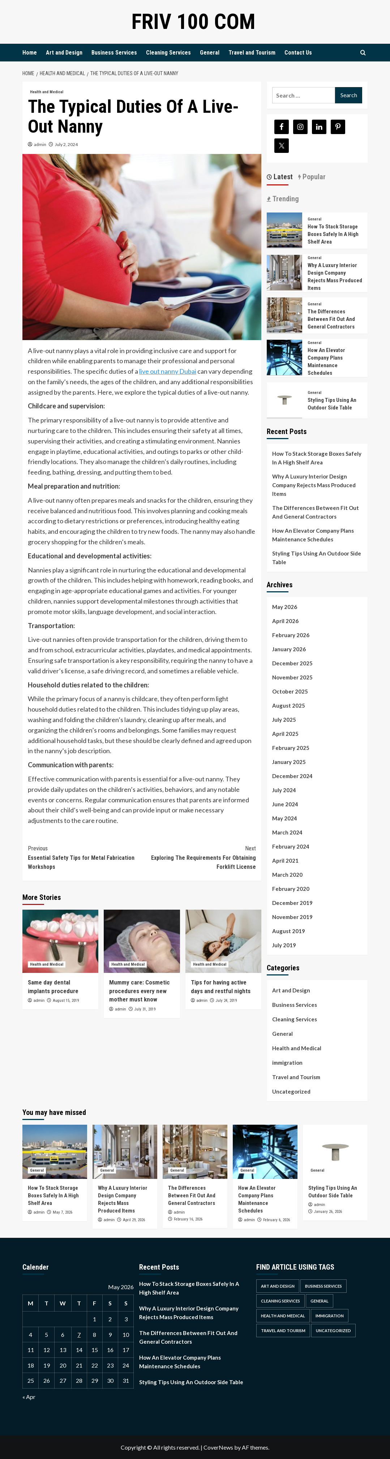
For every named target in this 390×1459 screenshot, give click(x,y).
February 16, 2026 (188, 1219)
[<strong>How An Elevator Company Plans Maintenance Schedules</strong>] (284, 356)
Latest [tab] (282, 176)
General (209, 52)
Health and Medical (296, 1048)
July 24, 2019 (226, 1000)
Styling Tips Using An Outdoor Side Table (316, 557)
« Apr (28, 1396)
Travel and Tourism (251, 52)
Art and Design (64, 52)
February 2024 (290, 846)
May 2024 (284, 818)
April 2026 (285, 621)
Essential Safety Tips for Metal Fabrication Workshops (85, 857)
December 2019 (292, 903)
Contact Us (298, 52)
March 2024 (287, 832)
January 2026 (289, 649)
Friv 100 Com (193, 21)
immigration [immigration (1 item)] (330, 1315)
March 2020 (287, 874)
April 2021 (285, 860)
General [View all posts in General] (314, 219)
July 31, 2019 (144, 1009)
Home (29, 52)
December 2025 (292, 663)
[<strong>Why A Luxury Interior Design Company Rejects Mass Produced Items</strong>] (284, 271)
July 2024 (284, 790)
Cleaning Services (168, 52)
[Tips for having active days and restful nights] (223, 941)
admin (40, 144)
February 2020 (290, 888)
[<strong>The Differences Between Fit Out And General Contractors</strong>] (284, 314)
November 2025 (292, 677)
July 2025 (284, 719)
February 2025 (290, 747)
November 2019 (292, 917)
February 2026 (290, 635)
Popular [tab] (313, 176)
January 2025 (289, 762)
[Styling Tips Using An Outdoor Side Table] (284, 399)
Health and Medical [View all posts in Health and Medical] (46, 92)
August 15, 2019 (66, 1000)
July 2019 (284, 945)
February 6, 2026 (276, 1220)
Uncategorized (291, 1091)
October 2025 (290, 691)
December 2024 (292, 776)
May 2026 (284, 607)
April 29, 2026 (134, 1220)
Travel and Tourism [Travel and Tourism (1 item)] (283, 1330)
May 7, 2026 (62, 1212)
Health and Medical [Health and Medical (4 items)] (283, 1315)
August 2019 (288, 931)
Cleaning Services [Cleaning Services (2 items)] (280, 1301)
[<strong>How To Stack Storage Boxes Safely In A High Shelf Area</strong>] (284, 229)
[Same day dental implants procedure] (60, 941)
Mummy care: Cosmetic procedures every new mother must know (139, 991)
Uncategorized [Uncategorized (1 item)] (333, 1330)
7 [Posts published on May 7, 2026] (79, 1334)
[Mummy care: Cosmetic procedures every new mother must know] (142, 941)
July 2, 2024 (66, 144)
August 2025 (288, 705)
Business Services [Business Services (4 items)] (323, 1286)
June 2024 (285, 804)
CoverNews (218, 1447)
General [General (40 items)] (319, 1301)
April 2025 (285, 733)
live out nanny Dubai (167, 371)
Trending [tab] (285, 198)
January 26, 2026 (328, 1211)
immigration (287, 1062)
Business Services (114, 52)
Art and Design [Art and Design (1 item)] (278, 1286)
